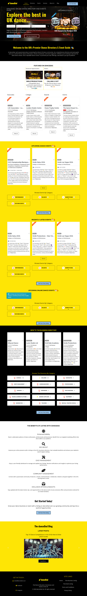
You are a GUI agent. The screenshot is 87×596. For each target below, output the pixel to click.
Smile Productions (70, 343)
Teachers (42, 403)
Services (45, 3)
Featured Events (24, 166)
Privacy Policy (68, 590)
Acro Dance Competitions (13, 164)
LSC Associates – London (17, 108)
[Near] (38, 26)
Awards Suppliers (48, 105)
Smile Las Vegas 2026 (65, 162)
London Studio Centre (33, 108)
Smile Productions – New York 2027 (45, 236)
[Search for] (23, 26)
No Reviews (15, 110)
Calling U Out (53, 81)
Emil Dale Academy (52, 343)
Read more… (54, 127)
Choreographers (66, 111)
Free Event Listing (68, 584)
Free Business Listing (71, 580)
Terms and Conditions (68, 587)
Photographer (29, 340)
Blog (58, 3)
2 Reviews (70, 110)
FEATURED (54, 15)
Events (39, 3)
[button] (8, 102)
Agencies (18, 390)
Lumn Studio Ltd (32, 343)
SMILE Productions (34, 81)
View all (16, 133)
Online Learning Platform (17, 396)
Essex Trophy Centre (52, 108)
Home (26, 3)
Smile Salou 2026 (39, 162)
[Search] (48, 26)
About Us (52, 3)
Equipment (67, 396)
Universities (33, 111)
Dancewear (42, 390)
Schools (10, 346)
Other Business (67, 384)
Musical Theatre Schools (67, 403)
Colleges (28, 111)
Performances (42, 164)
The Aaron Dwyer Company (72, 108)
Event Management (67, 105)
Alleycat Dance (13, 343)
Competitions (17, 166)
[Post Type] (11, 26)
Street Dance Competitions (16, 167)
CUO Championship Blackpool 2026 (20, 162)
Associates (10, 105)
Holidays (35, 164)
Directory (32, 3)
